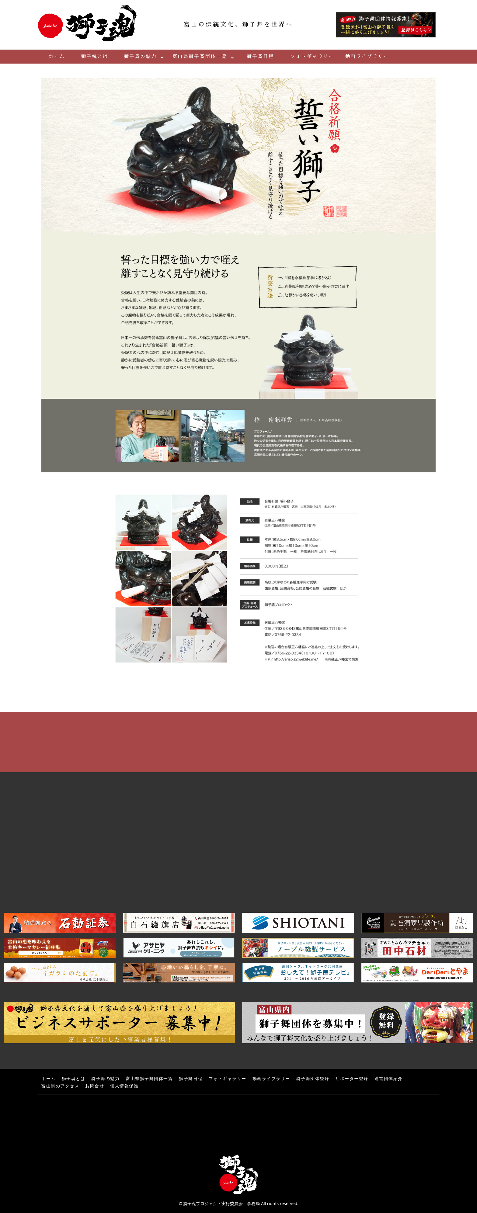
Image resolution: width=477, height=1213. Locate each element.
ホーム (56, 56)
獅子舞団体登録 (312, 1078)
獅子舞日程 (260, 56)
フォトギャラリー (312, 56)
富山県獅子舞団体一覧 (199, 56)
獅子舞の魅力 (140, 56)
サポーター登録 (351, 1078)
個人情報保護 (124, 1086)
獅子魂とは (94, 56)
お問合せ (94, 1086)
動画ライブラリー (367, 56)
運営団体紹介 (388, 1078)
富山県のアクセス (60, 1086)
